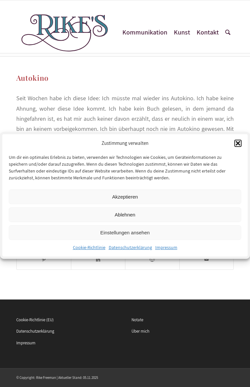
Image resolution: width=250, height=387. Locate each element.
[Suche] (228, 32)
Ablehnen (125, 219)
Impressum (166, 252)
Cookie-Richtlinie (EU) (35, 320)
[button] (238, 148)
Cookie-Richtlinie (89, 252)
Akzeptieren (125, 201)
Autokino (32, 78)
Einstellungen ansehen (125, 237)
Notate (137, 320)
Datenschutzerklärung (130, 252)
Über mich (140, 331)
